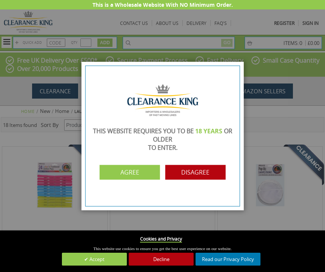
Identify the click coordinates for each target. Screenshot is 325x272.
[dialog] (162, 136)
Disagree (195, 172)
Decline (161, 259)
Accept (96, 259)
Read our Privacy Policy (228, 259)
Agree (129, 172)
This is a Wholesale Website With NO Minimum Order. (162, 4)
